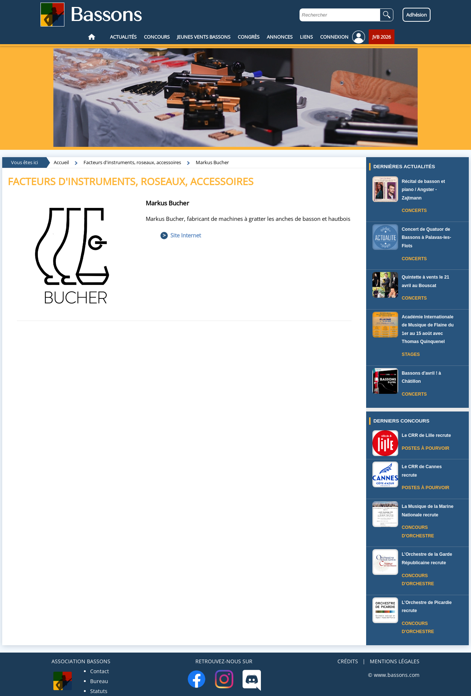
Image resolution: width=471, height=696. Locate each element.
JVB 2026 (381, 36)
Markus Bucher (212, 162)
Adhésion (416, 14)
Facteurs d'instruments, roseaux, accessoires (132, 162)
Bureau (99, 681)
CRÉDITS (347, 661)
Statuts (98, 691)
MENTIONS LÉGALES (394, 661)
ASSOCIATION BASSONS (81, 661)
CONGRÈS (248, 36)
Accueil (61, 162)
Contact (99, 671)
